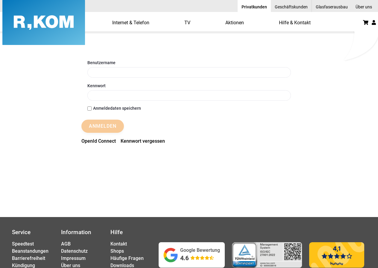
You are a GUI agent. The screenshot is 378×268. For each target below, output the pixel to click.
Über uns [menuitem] (364, 6)
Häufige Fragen (127, 258)
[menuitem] (130, 22)
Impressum (73, 258)
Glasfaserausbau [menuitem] (332, 6)
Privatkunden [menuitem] (254, 6)
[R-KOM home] (43, 22)
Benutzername (101, 62)
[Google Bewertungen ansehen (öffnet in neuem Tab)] (192, 255)
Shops (117, 251)
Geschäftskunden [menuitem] (291, 6)
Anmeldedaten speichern (114, 108)
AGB (66, 244)
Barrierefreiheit (28, 258)
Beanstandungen (30, 251)
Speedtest (23, 244)
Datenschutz (74, 251)
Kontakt (118, 244)
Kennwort (96, 85)
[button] (374, 22)
